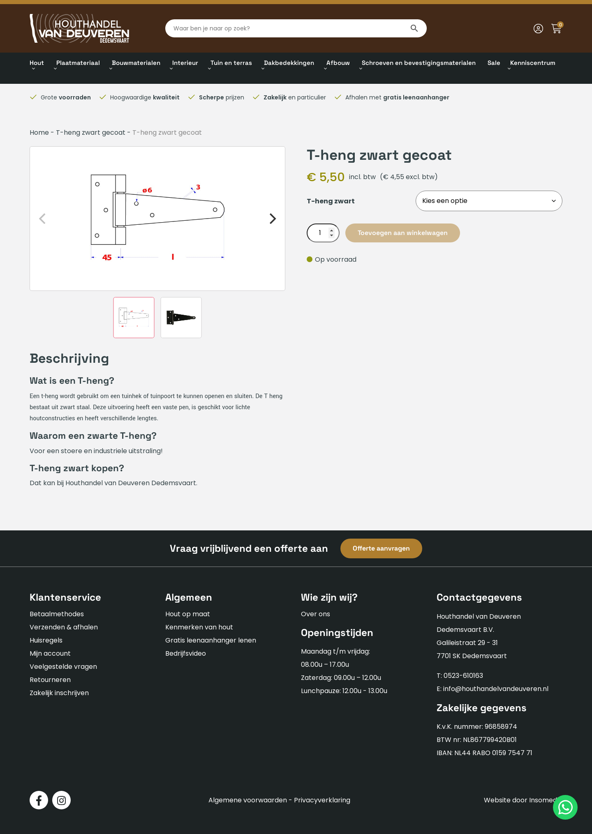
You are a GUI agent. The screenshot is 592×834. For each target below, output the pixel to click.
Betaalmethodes (57, 614)
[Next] (272, 219)
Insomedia (545, 800)
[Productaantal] (323, 232)
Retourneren (50, 679)
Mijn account (50, 653)
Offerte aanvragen (381, 548)
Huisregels (46, 640)
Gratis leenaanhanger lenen (210, 640)
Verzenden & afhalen (64, 627)
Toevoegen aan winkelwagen (403, 232)
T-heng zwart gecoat (90, 132)
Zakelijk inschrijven (59, 693)
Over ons (315, 614)
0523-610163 (463, 675)
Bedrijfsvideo (185, 653)
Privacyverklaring (322, 800)
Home (39, 132)
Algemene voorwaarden (247, 800)
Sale (494, 63)
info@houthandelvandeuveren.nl (495, 688)
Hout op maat (187, 614)
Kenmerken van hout (199, 627)
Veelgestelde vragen (63, 666)
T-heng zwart (331, 201)
